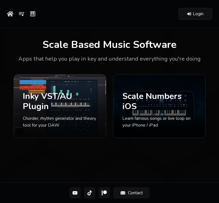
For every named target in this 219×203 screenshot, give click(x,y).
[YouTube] (75, 192)
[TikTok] (89, 192)
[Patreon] (104, 192)
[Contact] (131, 192)
